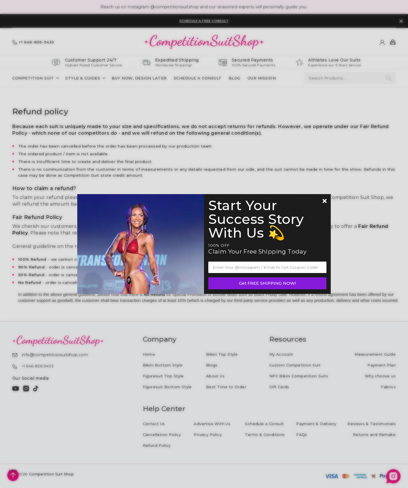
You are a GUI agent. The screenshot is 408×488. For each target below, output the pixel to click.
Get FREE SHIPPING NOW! (267, 283)
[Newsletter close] (324, 201)
